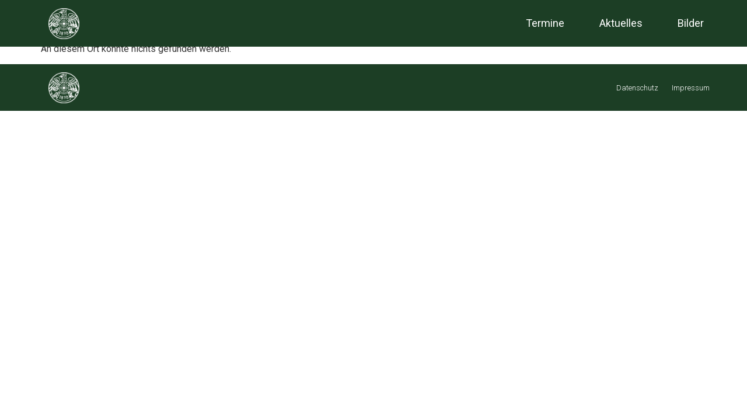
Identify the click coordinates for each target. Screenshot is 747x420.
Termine (545, 23)
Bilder (691, 23)
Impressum (691, 87)
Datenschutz (637, 87)
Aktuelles (621, 23)
